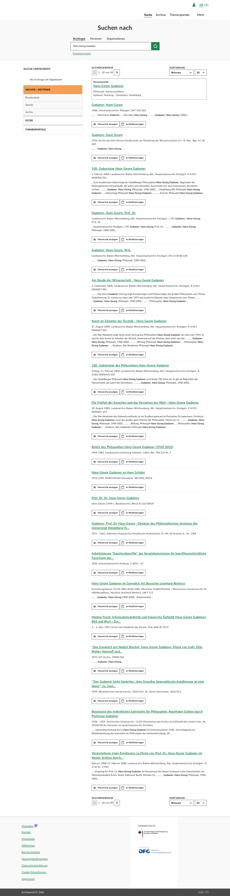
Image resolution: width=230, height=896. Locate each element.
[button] (52, 89)
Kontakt (26, 832)
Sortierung (177, 68)
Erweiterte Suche (82, 53)
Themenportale (180, 14)
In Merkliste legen (135, 124)
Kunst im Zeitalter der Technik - (129, 321)
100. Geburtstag (118, 168)
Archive (161, 14)
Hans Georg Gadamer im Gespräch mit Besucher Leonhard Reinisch (138, 583)
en (206, 5)
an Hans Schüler (118, 472)
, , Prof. (111, 250)
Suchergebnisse (102, 68)
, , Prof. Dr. (114, 213)
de (201, 5)
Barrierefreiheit (31, 852)
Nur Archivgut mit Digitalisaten (46, 79)
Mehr (201, 14)
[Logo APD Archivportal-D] (40, 10)
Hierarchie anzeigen (108, 124)
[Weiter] (117, 72)
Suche (148, 14)
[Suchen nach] (155, 46)
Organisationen (116, 39)
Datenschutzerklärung (35, 865)
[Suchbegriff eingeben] (111, 46)
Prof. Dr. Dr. (115, 498)
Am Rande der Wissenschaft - (128, 280)
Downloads (28, 839)
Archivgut (79, 39)
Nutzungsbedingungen (35, 859)
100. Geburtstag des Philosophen (130, 365)
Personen (96, 39)
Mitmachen (28, 845)
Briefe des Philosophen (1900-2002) (132, 447)
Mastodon (28, 826)
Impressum (28, 879)
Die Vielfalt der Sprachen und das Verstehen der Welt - (145, 402)
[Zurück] (95, 72)
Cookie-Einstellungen (34, 872)
